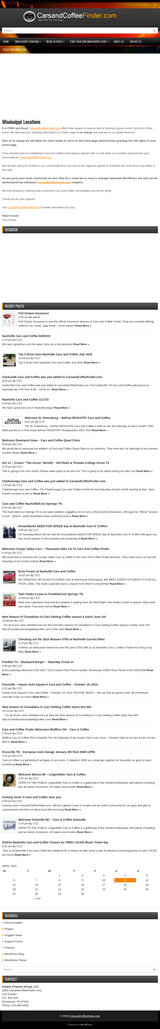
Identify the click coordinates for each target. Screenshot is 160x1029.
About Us (119, 41)
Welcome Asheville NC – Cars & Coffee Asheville (52, 819)
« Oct (37, 898)
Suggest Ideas (13, 935)
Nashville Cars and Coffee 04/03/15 (26, 336)
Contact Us (135, 41)
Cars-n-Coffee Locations (29, 40)
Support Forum (14, 941)
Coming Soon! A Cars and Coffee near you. (32, 797)
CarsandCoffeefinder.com (84, 1016)
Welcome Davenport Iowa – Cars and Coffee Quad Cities (41, 440)
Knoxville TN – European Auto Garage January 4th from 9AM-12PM (48, 752)
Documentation (14, 922)
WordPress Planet (15, 960)
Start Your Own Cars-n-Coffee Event (90, 40)
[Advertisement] (80, 88)
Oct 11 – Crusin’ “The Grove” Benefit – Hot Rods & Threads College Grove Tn (55, 463)
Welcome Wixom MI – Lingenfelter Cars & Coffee (51, 774)
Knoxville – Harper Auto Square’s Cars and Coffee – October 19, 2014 (50, 684)
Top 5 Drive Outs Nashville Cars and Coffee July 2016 (55, 354)
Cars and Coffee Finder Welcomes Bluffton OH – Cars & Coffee (45, 729)
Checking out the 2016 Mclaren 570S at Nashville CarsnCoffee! (61, 639)
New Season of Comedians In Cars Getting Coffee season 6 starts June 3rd (54, 616)
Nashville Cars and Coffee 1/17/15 (25, 399)
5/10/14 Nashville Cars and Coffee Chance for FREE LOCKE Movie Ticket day (55, 842)
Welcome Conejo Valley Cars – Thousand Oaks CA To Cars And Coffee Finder (55, 549)
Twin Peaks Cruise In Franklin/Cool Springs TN (50, 594)
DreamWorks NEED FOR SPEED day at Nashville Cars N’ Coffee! (63, 526)
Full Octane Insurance (33, 313)
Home (6, 41)
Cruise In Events (56, 40)
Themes (9, 947)
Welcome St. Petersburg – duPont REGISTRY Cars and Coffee (67, 418)
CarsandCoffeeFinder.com (45, 128)
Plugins (9, 928)
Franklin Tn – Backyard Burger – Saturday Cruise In (38, 662)
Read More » (83, 325)
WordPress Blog (14, 953)
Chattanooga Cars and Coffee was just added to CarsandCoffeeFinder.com (53, 481)
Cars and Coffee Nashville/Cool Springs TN (32, 503)
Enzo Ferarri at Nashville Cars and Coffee (47, 571)
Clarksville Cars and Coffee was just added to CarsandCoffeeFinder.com (52, 377)
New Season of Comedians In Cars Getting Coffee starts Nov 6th (46, 707)
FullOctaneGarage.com (14, 49)
